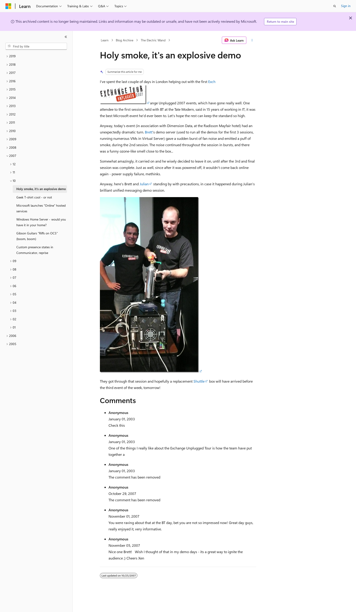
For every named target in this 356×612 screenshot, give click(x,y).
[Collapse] (66, 37)
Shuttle (199, 381)
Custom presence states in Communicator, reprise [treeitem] (34, 250)
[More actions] (252, 40)
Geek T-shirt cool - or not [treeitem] (34, 197)
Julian (144, 183)
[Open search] (334, 6)
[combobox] (36, 46)
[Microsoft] (8, 6)
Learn (105, 40)
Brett (148, 132)
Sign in (346, 6)
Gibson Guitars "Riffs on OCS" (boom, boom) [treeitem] (37, 236)
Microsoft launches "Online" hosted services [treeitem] (41, 208)
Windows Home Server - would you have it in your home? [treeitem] (41, 222)
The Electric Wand (153, 40)
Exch (211, 81)
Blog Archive (124, 40)
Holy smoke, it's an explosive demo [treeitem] (41, 189)
